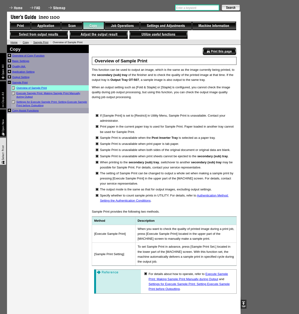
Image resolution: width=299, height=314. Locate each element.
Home (16, 7)
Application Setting (23, 71)
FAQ (35, 7)
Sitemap (57, 7)
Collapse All (3, 94)
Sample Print (41, 42)
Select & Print (3, 151)
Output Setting (20, 77)
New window (3, 123)
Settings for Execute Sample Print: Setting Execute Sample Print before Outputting (51, 103)
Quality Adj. (19, 66)
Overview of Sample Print (31, 87)
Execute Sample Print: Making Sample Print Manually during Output (48, 95)
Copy (26, 42)
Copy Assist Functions (25, 110)
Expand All (3, 66)
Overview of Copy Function (28, 55)
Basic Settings (20, 61)
